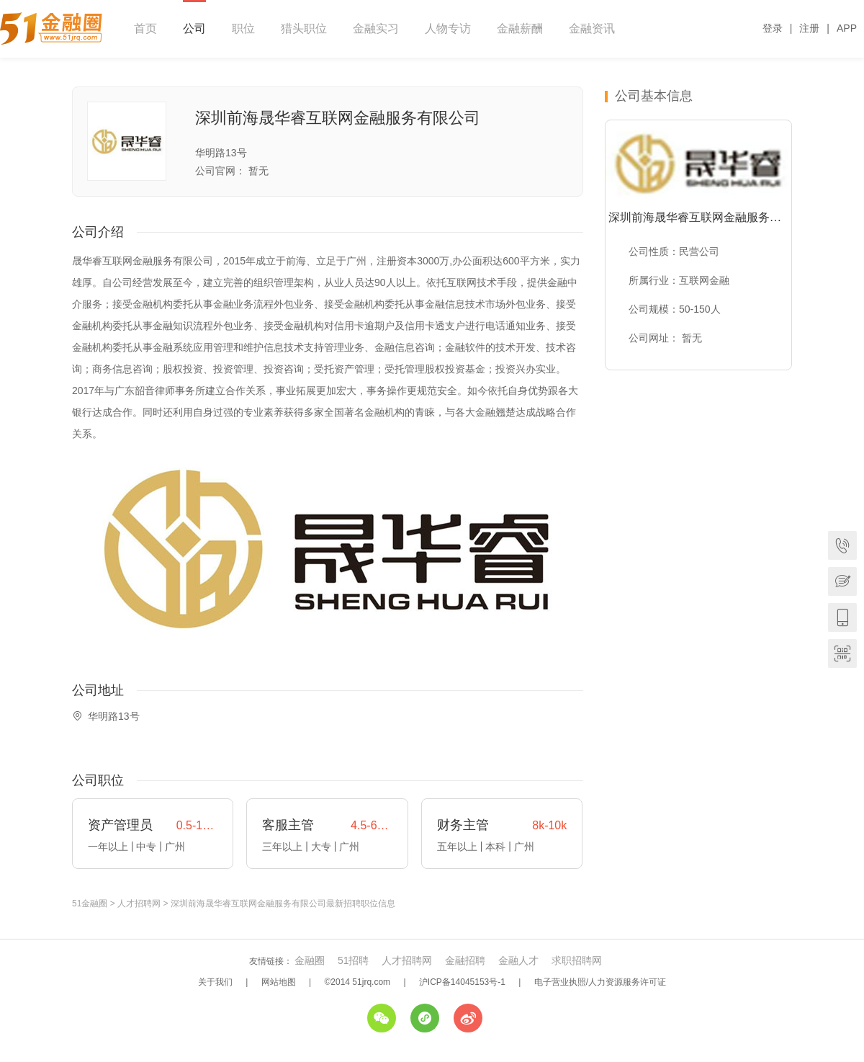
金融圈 (309, 960)
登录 (772, 28)
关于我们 (215, 982)
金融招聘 (465, 960)
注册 (809, 28)
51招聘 (353, 960)
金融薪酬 (520, 28)
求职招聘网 (577, 960)
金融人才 (518, 960)
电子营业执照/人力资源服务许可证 (600, 982)
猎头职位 (304, 28)
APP (847, 28)
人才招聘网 (139, 903)
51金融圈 (89, 903)
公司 (194, 28)
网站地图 (278, 982)
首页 (145, 28)
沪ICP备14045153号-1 (462, 982)
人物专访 (448, 28)
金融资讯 (592, 28)
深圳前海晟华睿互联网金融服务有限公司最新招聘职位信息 (283, 903)
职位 (243, 28)
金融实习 (376, 28)
